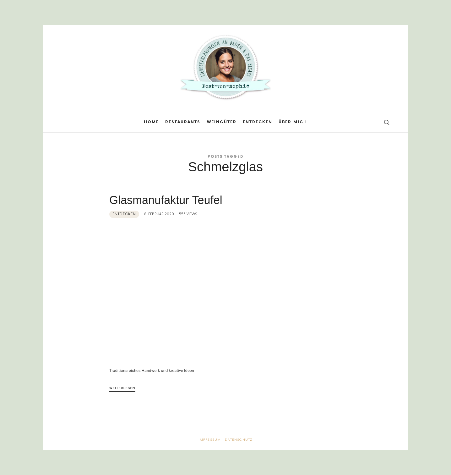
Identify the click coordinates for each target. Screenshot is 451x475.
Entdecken (124, 214)
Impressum (209, 440)
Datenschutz (239, 440)
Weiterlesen (122, 388)
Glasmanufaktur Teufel (167, 200)
